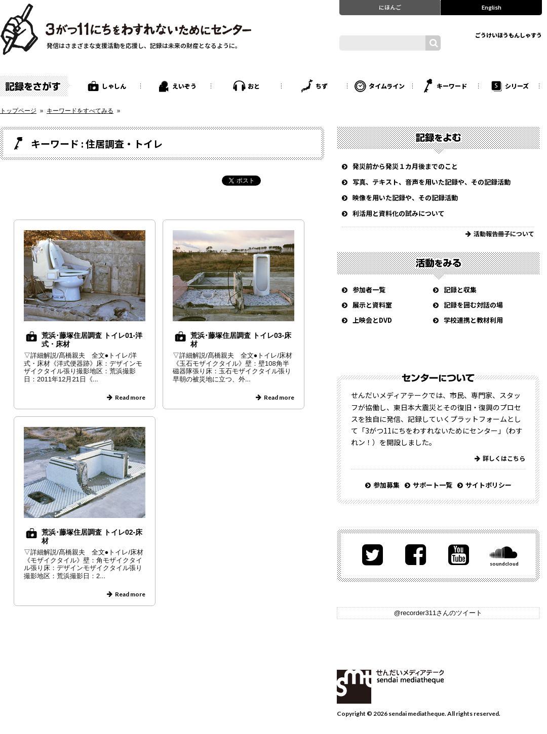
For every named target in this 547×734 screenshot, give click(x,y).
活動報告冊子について (504, 233)
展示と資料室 (372, 305)
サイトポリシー (488, 485)
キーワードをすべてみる (80, 110)
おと (254, 85)
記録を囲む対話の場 (473, 305)
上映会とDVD (372, 320)
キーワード (452, 85)
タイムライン (387, 85)
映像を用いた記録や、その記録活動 (405, 197)
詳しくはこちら (504, 458)
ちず (322, 85)
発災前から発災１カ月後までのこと (405, 166)
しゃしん (114, 85)
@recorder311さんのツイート (438, 613)
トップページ (18, 110)
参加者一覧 (369, 289)
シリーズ (517, 85)
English (491, 7)
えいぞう (184, 85)
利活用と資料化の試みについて (399, 213)
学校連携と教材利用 (473, 320)
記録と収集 (460, 289)
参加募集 (386, 485)
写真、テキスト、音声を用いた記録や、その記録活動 (432, 182)
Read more (130, 397)
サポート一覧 (432, 485)
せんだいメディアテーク (390, 687)
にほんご (390, 7)
